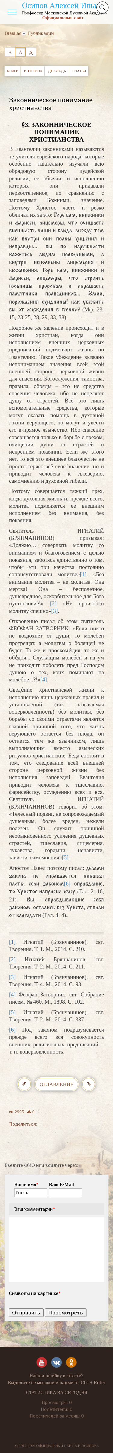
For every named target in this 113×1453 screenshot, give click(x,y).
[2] (53, 603)
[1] (83, 574)
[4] (43, 679)
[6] (67, 883)
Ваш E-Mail (61, 1184)
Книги (12, 71)
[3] (54, 611)
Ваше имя (26, 1184)
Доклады (57, 71)
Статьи (79, 71)
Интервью (33, 71)
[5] (65, 857)
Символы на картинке (35, 1293)
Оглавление (56, 1084)
